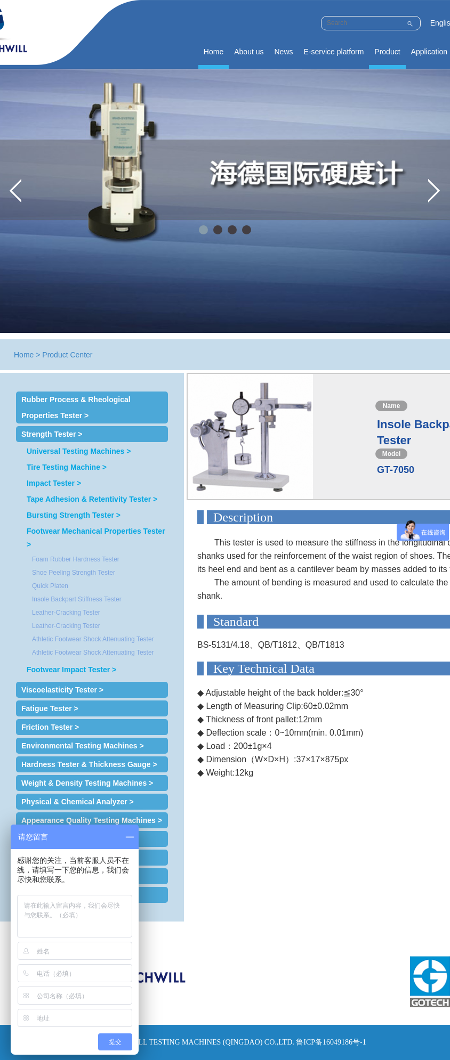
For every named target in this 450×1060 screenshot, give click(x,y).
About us (248, 51)
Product (387, 51)
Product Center (67, 354)
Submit (409, 22)
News (283, 51)
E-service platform (334, 51)
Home (213, 51)
